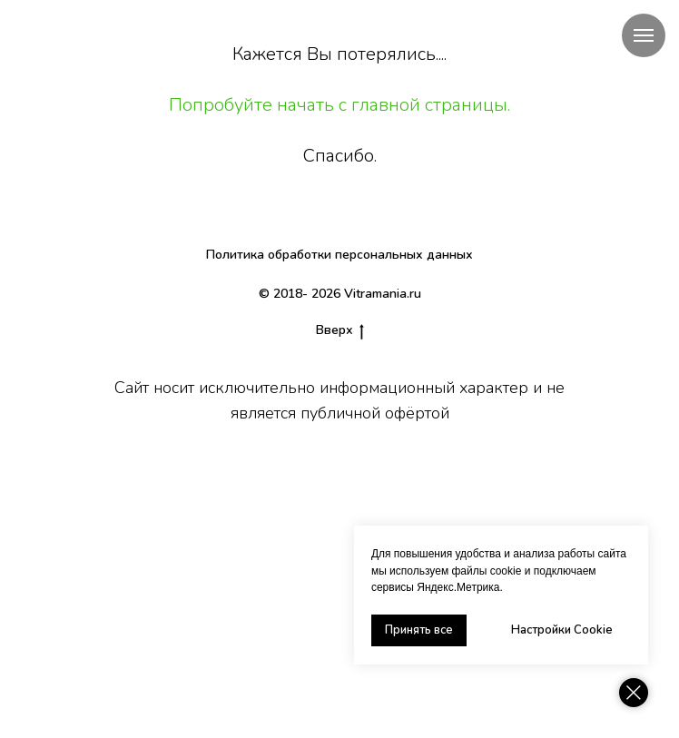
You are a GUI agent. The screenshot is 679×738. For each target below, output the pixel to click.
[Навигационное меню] (644, 35)
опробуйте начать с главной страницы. (346, 105)
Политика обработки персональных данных (339, 254)
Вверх (340, 330)
